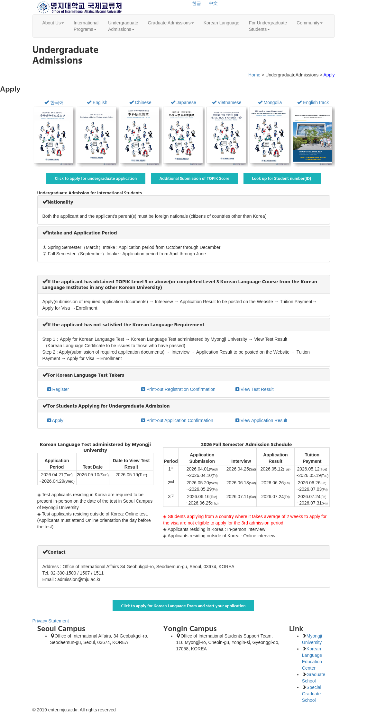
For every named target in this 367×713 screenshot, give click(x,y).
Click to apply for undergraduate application (96, 178)
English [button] (97, 102)
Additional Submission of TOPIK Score (194, 178)
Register (58, 389)
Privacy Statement (50, 620)
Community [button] (310, 22)
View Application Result (261, 420)
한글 (196, 3)
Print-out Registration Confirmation (178, 389)
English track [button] (313, 102)
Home (254, 74)
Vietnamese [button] (227, 102)
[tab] (184, 202)
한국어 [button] (54, 102)
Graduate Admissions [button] (171, 22)
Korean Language (221, 22)
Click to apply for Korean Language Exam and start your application (183, 606)
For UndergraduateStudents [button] (268, 26)
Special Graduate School (311, 694)
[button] (57, 202)
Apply (55, 420)
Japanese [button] (183, 102)
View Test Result (254, 389)
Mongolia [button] (270, 102)
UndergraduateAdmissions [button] (123, 26)
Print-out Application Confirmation (177, 420)
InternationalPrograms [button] (86, 26)
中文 (213, 3)
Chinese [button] (140, 102)
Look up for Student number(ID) (282, 178)
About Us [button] (53, 22)
